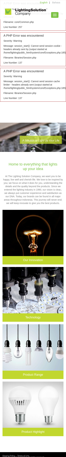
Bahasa (56, 2)
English (44, 2)
